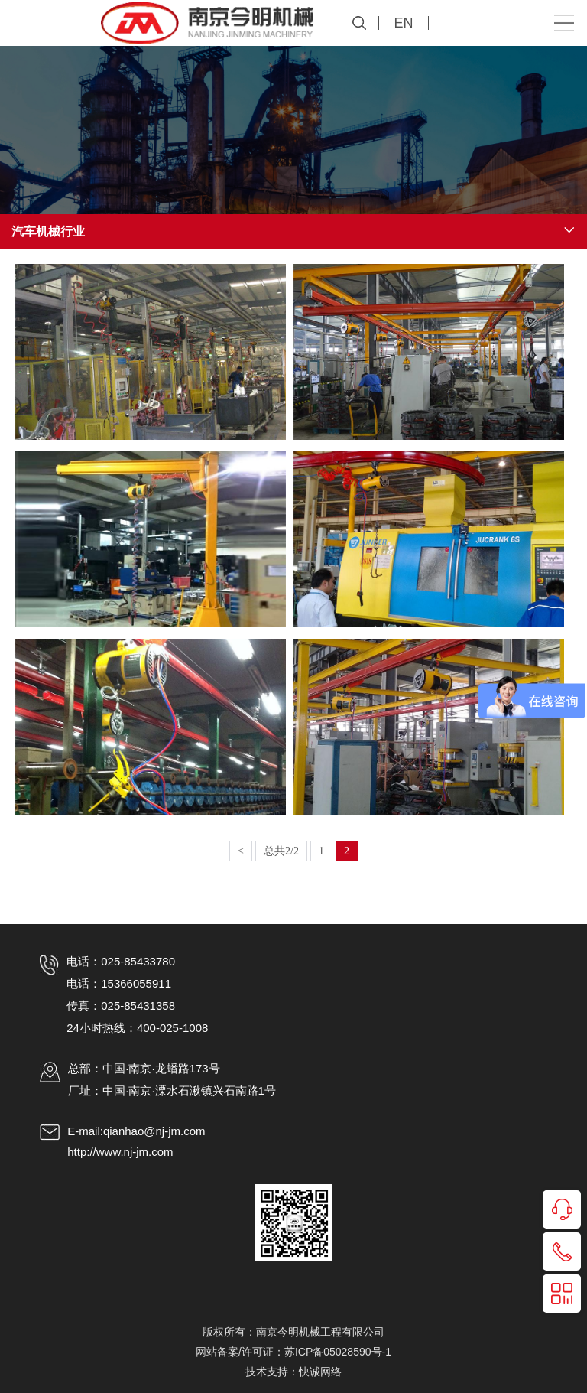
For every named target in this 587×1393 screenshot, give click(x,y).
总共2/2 (281, 851)
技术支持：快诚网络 (293, 1371)
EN (403, 23)
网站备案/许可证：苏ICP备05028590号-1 (293, 1352)
